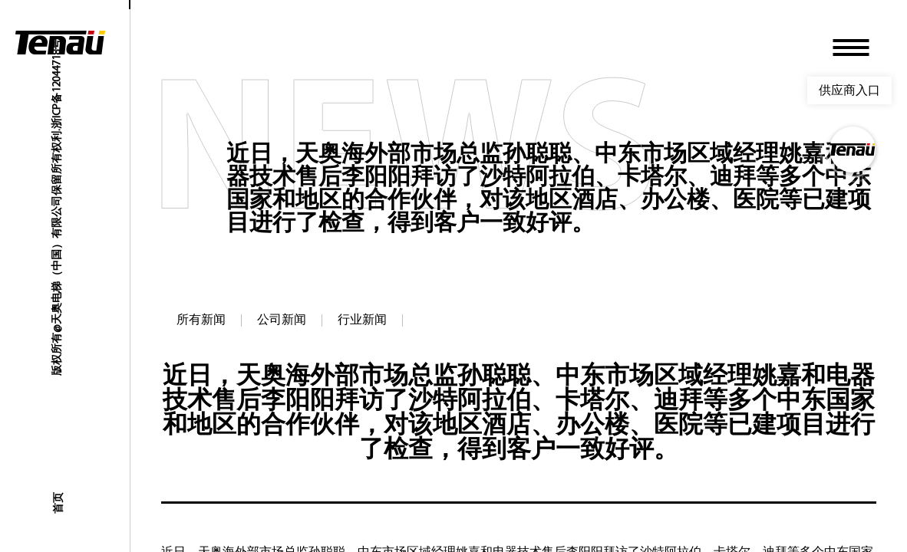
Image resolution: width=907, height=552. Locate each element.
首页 (57, 503)
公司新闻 (281, 320)
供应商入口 (849, 90)
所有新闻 (201, 320)
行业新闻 (362, 320)
